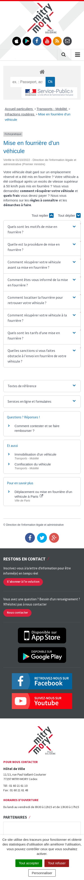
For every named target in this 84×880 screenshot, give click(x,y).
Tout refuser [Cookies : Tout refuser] (56, 863)
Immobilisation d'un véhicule (35, 454)
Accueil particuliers (19, 109)
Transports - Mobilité (52, 109)
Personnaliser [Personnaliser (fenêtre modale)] (42, 873)
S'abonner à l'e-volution (23, 582)
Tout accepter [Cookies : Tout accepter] (29, 863)
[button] (42, 229)
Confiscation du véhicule (33, 464)
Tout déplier (69, 215)
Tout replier (43, 215)
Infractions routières (20, 114)
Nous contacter (17, 612)
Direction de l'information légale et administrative (35, 524)
